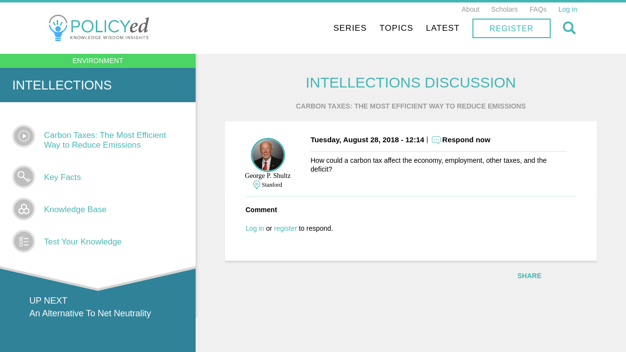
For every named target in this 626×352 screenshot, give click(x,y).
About (471, 9)
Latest (443, 28)
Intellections (62, 85)
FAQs (538, 9)
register (285, 228)
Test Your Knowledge (83, 241)
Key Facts (62, 177)
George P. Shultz (268, 175)
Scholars (504, 9)
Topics (396, 28)
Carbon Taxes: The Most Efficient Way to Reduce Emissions (105, 140)
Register (512, 28)
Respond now (466, 139)
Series (350, 28)
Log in (568, 9)
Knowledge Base (75, 209)
